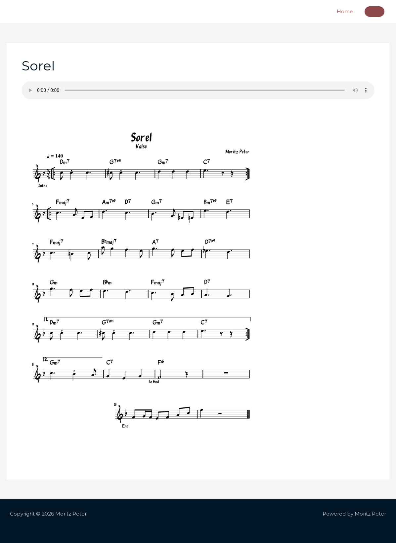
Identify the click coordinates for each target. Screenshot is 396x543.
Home (345, 11)
